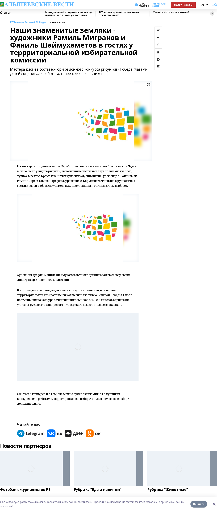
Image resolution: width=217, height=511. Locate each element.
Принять (199, 504)
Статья (5, 13)
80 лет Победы (183, 4)
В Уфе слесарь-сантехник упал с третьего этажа (119, 13)
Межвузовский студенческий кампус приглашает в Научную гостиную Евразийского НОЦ (69, 13)
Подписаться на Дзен (158, 5)
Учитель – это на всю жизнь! (171, 12)
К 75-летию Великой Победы (28, 22)
